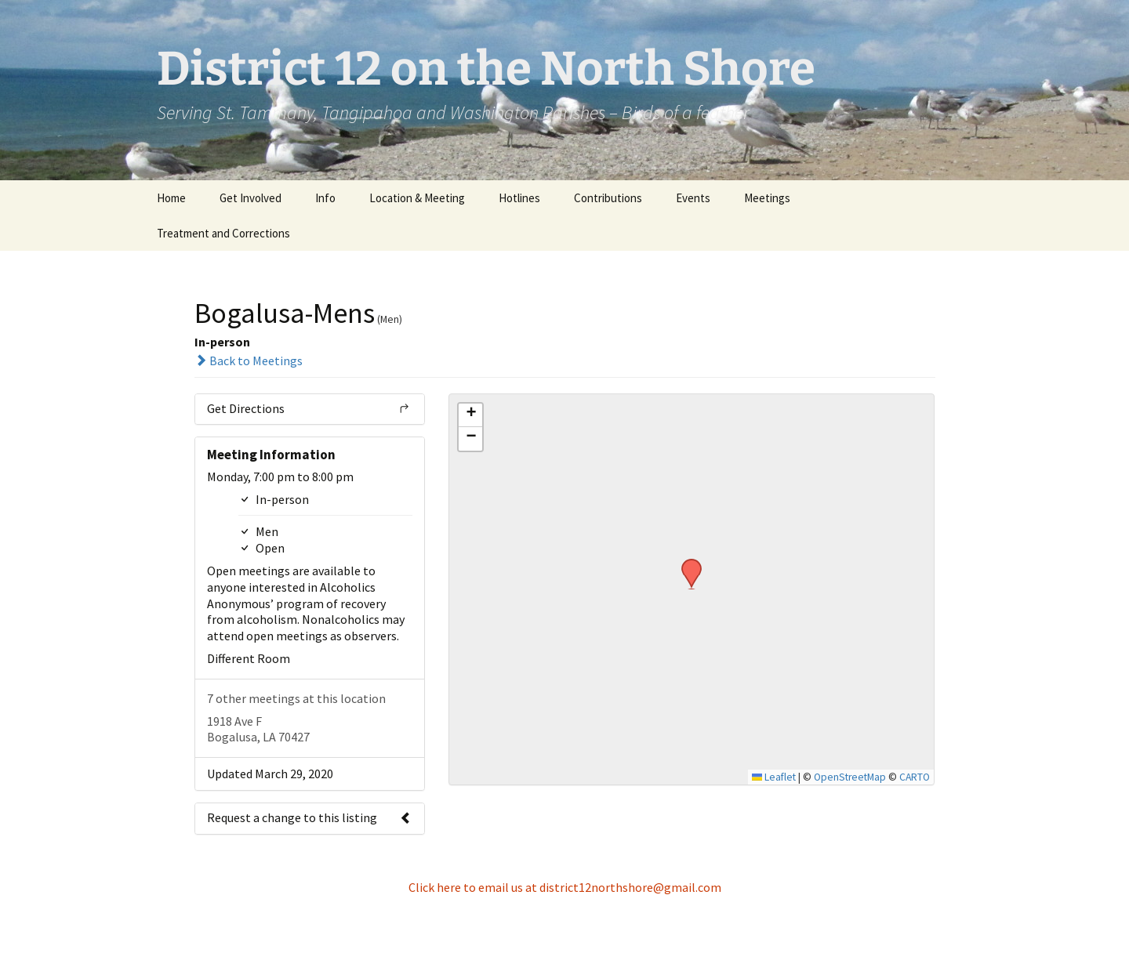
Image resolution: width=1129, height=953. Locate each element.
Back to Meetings (248, 360)
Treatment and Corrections (223, 233)
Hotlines (519, 197)
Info (325, 197)
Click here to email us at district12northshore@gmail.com (564, 887)
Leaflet (774, 777)
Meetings (767, 197)
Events (693, 197)
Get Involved (250, 197)
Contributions (608, 197)
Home (171, 197)
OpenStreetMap (850, 777)
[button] (686, 563)
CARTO (914, 777)
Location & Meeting (417, 197)
